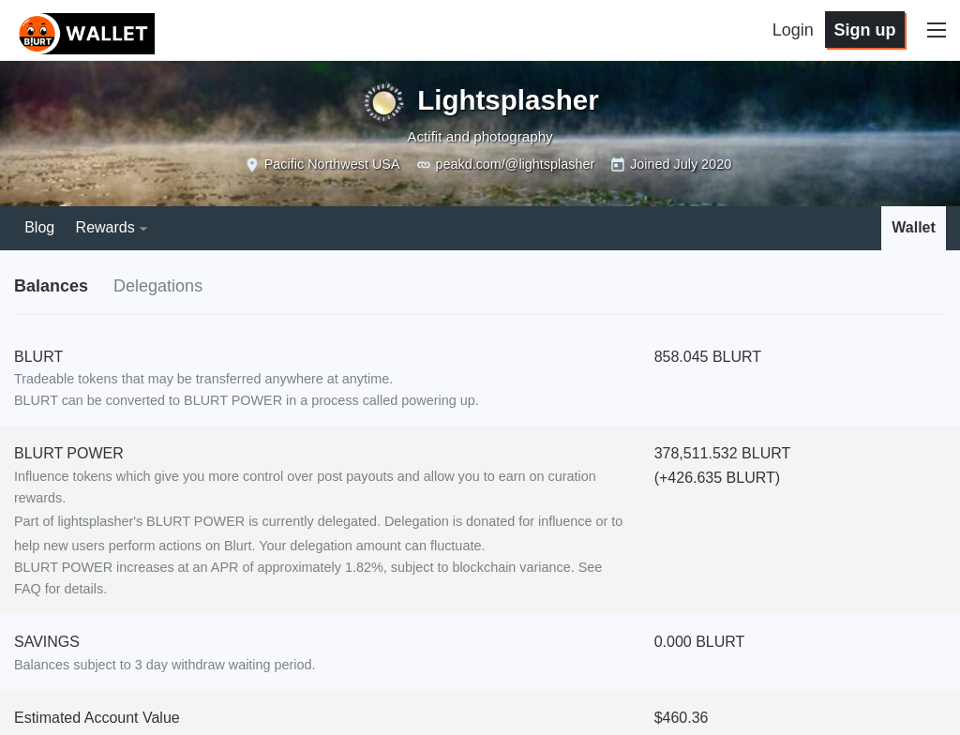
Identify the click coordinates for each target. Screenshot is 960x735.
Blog (39, 227)
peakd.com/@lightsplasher (514, 164)
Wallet (914, 227)
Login (793, 30)
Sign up (864, 30)
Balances (51, 286)
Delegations (157, 286)
